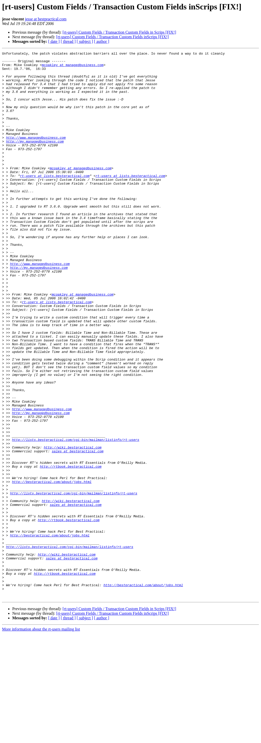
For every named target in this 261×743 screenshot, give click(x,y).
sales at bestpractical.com (77, 531)
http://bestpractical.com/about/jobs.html (52, 568)
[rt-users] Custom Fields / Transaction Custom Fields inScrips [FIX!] (112, 37)
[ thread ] (68, 41)
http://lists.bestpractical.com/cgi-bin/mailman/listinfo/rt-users (75, 517)
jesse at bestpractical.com (46, 19)
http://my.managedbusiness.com (35, 159)
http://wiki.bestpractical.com (72, 526)
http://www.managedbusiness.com (36, 155)
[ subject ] (85, 41)
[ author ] (101, 41)
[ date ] (54, 41)
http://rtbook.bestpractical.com (70, 549)
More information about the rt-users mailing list (41, 738)
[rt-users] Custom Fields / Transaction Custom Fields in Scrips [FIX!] (119, 32)
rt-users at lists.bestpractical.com (54, 201)
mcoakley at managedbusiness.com (72, 68)
